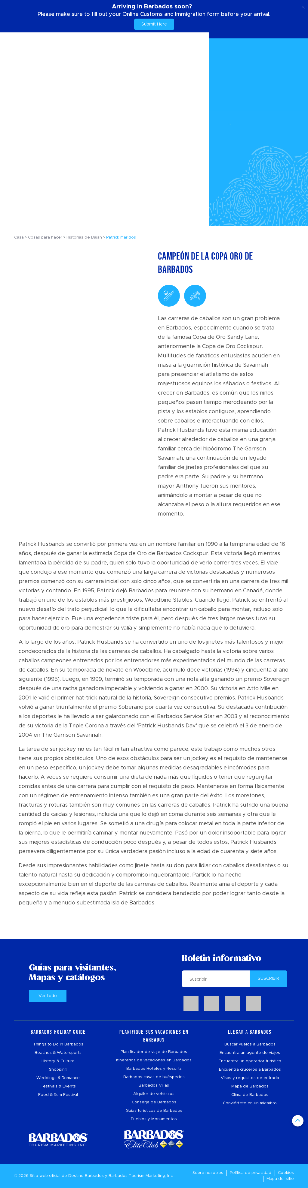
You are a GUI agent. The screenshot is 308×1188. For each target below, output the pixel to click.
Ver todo (47, 996)
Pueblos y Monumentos (154, 1119)
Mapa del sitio (280, 1179)
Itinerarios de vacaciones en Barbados (154, 1060)
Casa (19, 237)
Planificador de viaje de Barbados (154, 1052)
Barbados (94, 1176)
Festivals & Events (58, 1086)
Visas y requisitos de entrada (250, 1078)
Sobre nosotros (207, 1173)
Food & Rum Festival (58, 1095)
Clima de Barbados (249, 1095)
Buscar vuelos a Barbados (250, 1044)
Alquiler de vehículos (153, 1094)
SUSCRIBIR (268, 978)
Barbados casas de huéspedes (154, 1077)
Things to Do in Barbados (58, 1044)
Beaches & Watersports (58, 1053)
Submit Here (154, 24)
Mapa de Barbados (250, 1086)
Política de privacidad (250, 1173)
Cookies (286, 1173)
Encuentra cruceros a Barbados (250, 1070)
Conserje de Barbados (154, 1102)
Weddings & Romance (58, 1078)
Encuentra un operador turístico (250, 1061)
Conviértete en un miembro (250, 1103)
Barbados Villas (154, 1085)
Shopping (58, 1070)
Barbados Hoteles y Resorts (154, 1069)
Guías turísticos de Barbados (154, 1111)
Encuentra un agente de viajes (250, 1053)
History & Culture (58, 1061)
